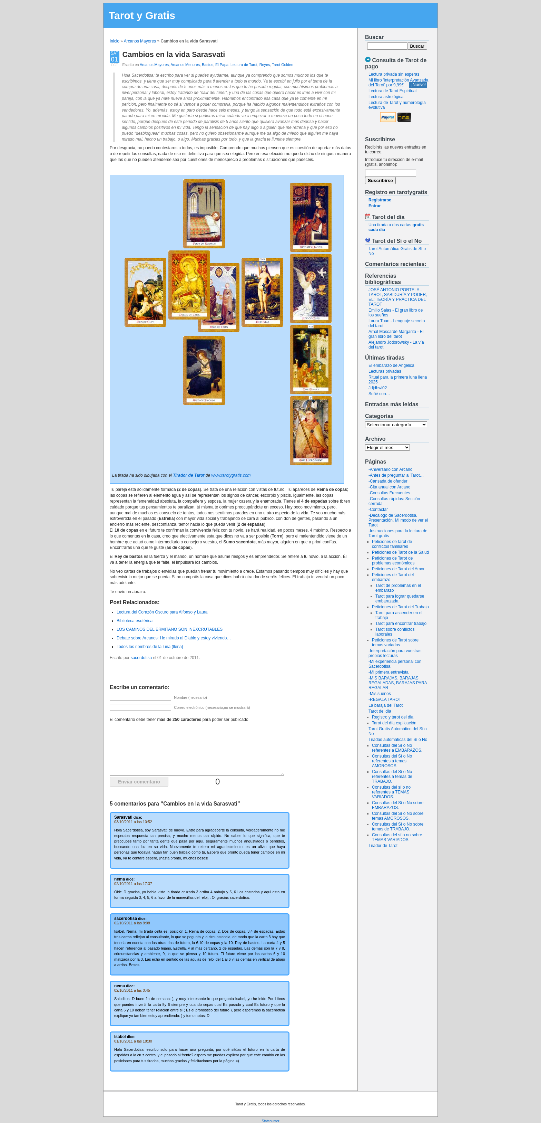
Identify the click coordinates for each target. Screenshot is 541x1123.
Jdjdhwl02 (377, 388)
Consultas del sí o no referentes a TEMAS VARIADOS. (391, 792)
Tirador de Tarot (382, 845)
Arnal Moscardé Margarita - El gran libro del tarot (395, 334)
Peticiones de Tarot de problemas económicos (393, 560)
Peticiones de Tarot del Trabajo (400, 607)
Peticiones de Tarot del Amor (398, 569)
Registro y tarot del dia (392, 717)
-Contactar (378, 509)
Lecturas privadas (384, 371)
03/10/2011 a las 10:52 (133, 822)
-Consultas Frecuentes (389, 493)
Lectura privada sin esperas (393, 74)
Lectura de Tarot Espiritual (392, 90)
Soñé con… (379, 393)
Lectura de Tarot (243, 65)
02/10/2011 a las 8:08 (132, 923)
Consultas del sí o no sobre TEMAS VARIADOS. (397, 837)
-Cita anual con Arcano (389, 487)
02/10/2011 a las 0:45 (132, 990)
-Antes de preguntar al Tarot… (396, 475)
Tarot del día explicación (394, 723)
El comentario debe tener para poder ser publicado (179, 719)
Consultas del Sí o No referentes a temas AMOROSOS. (392, 761)
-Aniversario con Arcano (390, 469)
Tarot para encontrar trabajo (400, 623)
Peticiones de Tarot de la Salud (400, 552)
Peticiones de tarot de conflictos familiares (392, 544)
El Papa (221, 65)
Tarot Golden (282, 65)
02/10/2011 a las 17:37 (133, 884)
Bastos (207, 65)
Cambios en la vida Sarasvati (173, 54)
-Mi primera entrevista (388, 672)
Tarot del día (379, 711)
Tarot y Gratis (142, 15)
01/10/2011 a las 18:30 (133, 1041)
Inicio (114, 41)
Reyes (264, 65)
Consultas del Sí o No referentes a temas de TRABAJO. (392, 776)
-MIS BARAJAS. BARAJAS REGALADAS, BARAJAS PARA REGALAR (397, 683)
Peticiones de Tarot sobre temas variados (395, 642)
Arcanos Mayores (140, 41)
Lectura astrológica (385, 96)
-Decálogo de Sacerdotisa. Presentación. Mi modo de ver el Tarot (398, 520)
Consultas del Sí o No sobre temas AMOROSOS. (397, 816)
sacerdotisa (141, 657)
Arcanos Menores (185, 65)
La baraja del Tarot (385, 705)
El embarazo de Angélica (391, 365)
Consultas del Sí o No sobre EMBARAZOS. (397, 805)
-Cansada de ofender (387, 481)
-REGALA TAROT (384, 699)
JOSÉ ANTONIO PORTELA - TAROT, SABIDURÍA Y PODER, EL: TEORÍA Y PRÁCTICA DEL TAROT (397, 297)
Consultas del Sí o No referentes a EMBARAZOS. (397, 748)
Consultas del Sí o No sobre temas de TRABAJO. (397, 826)
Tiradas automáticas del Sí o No (397, 739)
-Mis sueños (379, 693)
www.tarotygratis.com (231, 475)
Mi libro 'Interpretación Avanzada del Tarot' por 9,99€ (398, 82)
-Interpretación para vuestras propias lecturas (394, 653)
